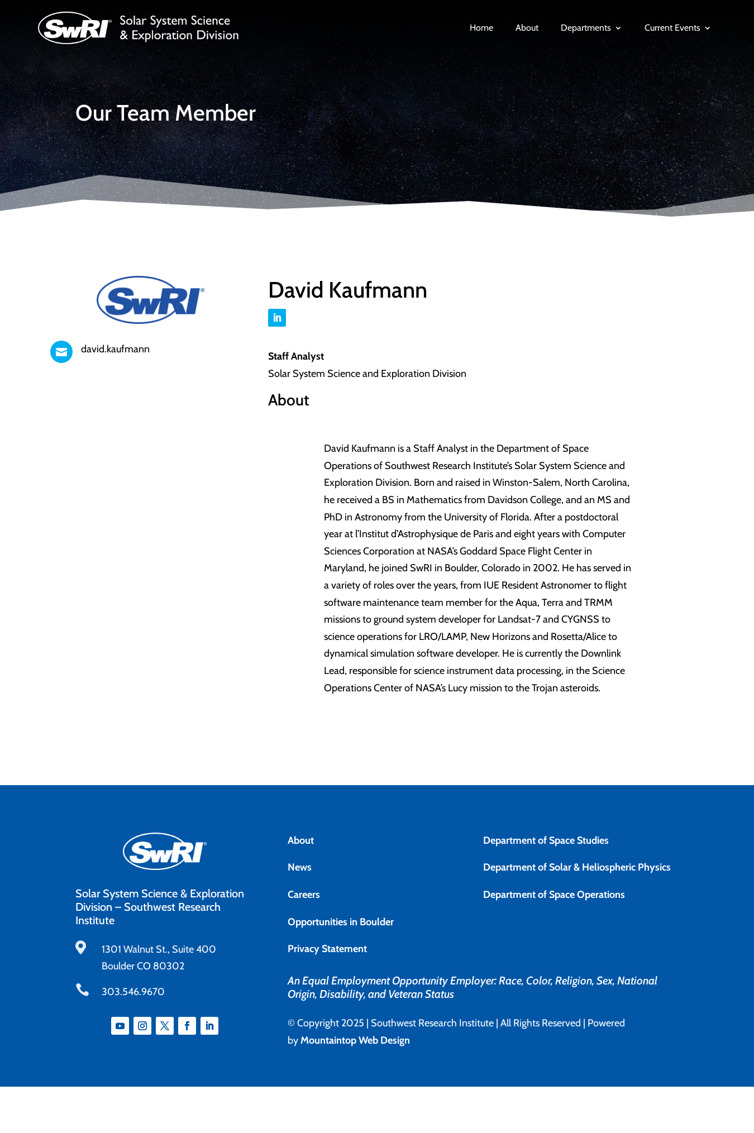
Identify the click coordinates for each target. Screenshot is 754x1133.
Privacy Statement (327, 949)
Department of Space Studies (546, 840)
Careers (304, 894)
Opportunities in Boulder (341, 922)
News (300, 867)
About (527, 28)
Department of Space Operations (554, 894)
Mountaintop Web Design (355, 1040)
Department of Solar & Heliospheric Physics (577, 867)
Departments (586, 28)
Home (481, 28)
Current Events (672, 28)
